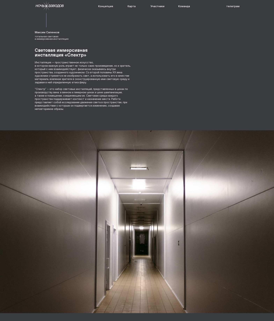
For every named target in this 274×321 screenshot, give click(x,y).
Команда (184, 6)
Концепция (105, 6)
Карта (132, 6)
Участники (157, 6)
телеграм (233, 6)
